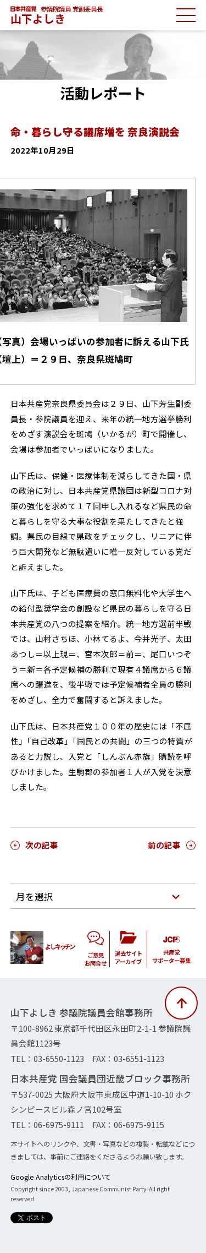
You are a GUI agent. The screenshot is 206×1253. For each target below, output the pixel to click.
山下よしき (37, 18)
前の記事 (164, 845)
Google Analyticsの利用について (60, 1177)
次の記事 (41, 845)
